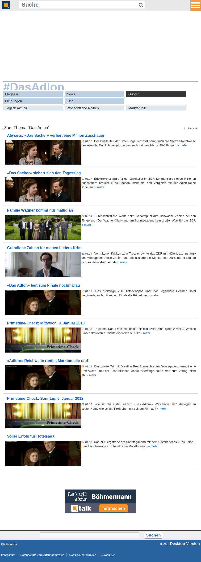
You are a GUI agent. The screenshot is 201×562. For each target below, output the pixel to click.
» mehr (182, 145)
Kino (70, 101)
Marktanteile (137, 108)
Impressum (8, 554)
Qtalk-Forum (9, 544)
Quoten (133, 94)
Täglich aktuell (16, 108)
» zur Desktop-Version (180, 544)
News (71, 94)
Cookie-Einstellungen (82, 554)
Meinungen (13, 101)
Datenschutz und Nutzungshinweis (42, 554)
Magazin (11, 94)
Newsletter (108, 554)
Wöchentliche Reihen (83, 108)
